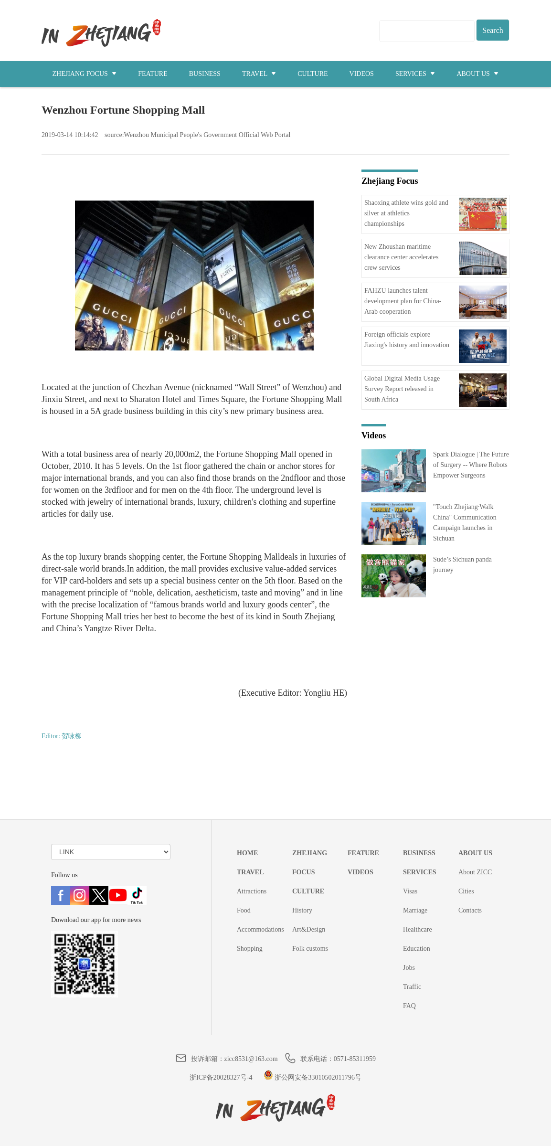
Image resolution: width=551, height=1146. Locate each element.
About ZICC (475, 872)
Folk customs (310, 948)
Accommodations (260, 929)
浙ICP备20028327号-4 (221, 1077)
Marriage (415, 910)
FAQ (409, 1005)
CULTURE (312, 73)
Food (244, 910)
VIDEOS (362, 73)
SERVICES (415, 73)
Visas (410, 891)
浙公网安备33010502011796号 (312, 1077)
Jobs (409, 967)
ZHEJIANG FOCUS (85, 73)
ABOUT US (477, 73)
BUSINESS (205, 73)
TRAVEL (259, 73)
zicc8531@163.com (251, 1058)
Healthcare (417, 929)
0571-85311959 (355, 1058)
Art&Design (308, 929)
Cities (466, 891)
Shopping (250, 948)
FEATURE (152, 73)
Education (416, 948)
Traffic (412, 986)
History (302, 910)
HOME (247, 853)
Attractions (251, 891)
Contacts (470, 910)
